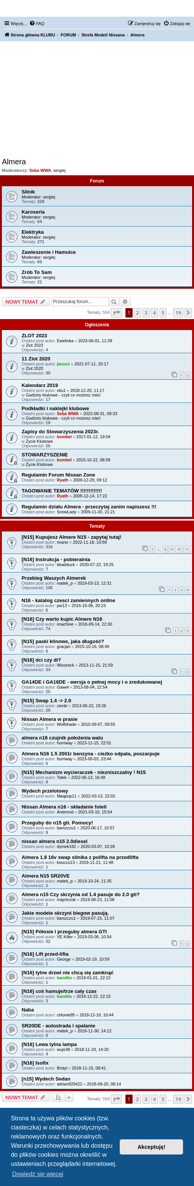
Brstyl (62, 1068)
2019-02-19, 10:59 (92, 959)
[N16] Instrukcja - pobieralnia (56, 559)
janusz (63, 364)
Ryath (63, 480)
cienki (62, 705)
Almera (14, 161)
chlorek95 (66, 1015)
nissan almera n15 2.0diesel (55, 841)
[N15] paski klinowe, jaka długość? (63, 641)
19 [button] (178, 312)
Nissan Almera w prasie (50, 719)
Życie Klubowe (39, 441)
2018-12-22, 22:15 (94, 996)
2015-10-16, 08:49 (92, 646)
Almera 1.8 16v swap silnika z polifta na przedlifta (80, 857)
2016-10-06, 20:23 (89, 605)
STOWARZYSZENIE (45, 455)
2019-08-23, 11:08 (97, 899)
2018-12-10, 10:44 (97, 1015)
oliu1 (61, 390)
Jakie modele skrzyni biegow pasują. (65, 913)
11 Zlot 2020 (36, 359)
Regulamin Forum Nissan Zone (58, 475)
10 (178, 549)
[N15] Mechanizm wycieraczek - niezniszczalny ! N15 (84, 772)
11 (187, 549)
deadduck (66, 564)
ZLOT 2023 (34, 335)
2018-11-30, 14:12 (94, 1031)
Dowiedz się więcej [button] (37, 1174)
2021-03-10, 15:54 (95, 812)
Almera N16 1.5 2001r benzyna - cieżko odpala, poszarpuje (91, 754)
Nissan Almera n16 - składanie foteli (64, 807)
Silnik (28, 192)
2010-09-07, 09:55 (98, 724)
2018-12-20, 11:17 (87, 390)
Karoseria (33, 212)
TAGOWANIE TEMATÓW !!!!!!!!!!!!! (62, 491)
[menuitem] (36, 23)
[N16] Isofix (35, 1063)
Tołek (62, 777)
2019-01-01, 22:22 (94, 977)
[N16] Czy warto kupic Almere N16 (62, 619)
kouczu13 (66, 862)
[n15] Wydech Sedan (46, 1079)
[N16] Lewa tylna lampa (49, 1044)
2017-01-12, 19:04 (93, 436)
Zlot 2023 (34, 345)
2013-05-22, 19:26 (89, 705)
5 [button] (163, 312)
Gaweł (63, 687)
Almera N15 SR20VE (46, 876)
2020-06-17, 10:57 (97, 828)
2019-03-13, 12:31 (94, 583)
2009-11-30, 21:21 (98, 512)
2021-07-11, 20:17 (91, 364)
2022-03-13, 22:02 (98, 796)
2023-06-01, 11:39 (95, 340)
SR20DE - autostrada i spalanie (58, 1026)
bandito (64, 977)
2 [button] (137, 312)
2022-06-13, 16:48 (88, 777)
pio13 (62, 605)
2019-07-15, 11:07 (97, 918)
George (64, 959)
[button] (116, 312)
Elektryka (33, 232)
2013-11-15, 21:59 (96, 665)
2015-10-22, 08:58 (93, 460)
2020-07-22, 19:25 (97, 564)
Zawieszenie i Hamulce (49, 252)
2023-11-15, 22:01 (94, 743)
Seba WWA (40, 170)
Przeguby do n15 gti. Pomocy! (57, 823)
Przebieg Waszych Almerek (54, 578)
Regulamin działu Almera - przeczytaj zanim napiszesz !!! (89, 507)
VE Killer (65, 936)
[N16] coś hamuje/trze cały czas (59, 991)
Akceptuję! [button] (152, 1147)
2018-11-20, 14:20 (92, 1049)
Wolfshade (67, 724)
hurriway (65, 743)
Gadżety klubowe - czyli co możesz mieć (63, 395)
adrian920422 (69, 1084)
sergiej (59, 170)
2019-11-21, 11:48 (96, 862)
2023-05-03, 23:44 (94, 759)
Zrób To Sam (37, 272)
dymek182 (66, 846)
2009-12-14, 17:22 (90, 496)
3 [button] (146, 312)
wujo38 (63, 1049)
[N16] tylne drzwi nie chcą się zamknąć (68, 972)
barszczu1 (66, 828)
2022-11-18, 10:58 (90, 542)
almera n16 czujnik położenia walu (62, 738)
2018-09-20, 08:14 (104, 1084)
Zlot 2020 (34, 368)
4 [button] (154, 312)
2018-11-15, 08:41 (89, 1068)
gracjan (63, 646)
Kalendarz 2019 (40, 385)
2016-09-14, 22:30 (95, 624)
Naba (28, 1010)
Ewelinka (65, 340)
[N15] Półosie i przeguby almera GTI (64, 931)
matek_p (65, 583)
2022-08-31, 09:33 (100, 413)
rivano (62, 542)
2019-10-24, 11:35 (94, 881)
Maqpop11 (67, 796)
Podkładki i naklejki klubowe (55, 408)
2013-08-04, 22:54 (90, 687)
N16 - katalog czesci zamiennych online (68, 600)
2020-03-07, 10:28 (98, 846)
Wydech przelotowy (45, 791)
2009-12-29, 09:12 (90, 480)
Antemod (65, 812)
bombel (64, 436)
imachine (65, 624)
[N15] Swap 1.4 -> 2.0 (46, 700)
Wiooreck (65, 665)
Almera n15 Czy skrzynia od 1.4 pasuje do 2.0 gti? (80, 894)
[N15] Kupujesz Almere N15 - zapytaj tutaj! (71, 537)
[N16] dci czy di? (41, 660)
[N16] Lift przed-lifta (45, 954)
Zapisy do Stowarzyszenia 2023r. (60, 431)
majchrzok (66, 899)
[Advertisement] (97, 100)
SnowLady (66, 512)
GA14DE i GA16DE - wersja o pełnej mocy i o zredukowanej (92, 682)
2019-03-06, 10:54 (94, 936)
